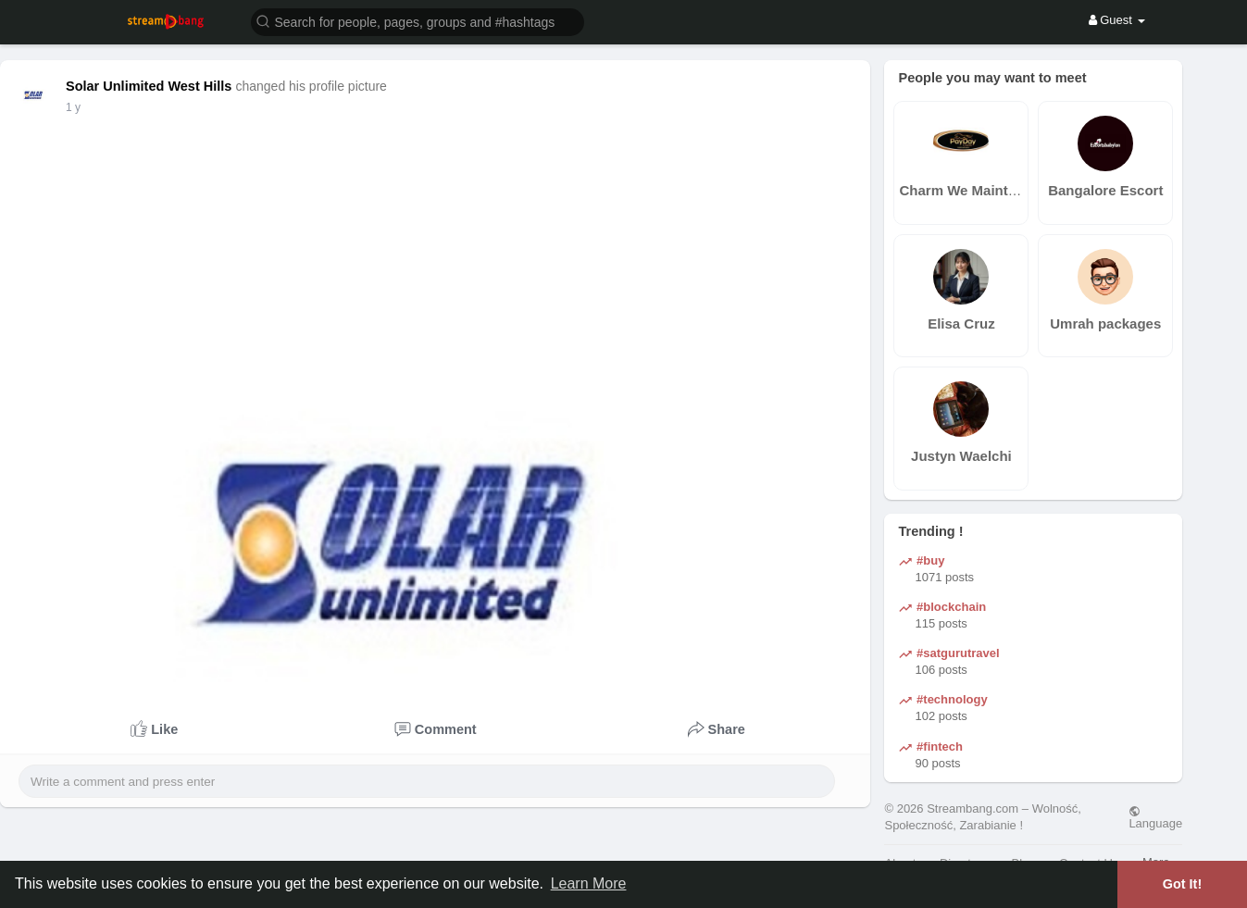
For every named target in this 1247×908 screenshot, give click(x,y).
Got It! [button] (1182, 884)
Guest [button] (1117, 20)
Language (1155, 817)
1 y (73, 107)
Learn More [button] (589, 883)
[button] (417, 21)
